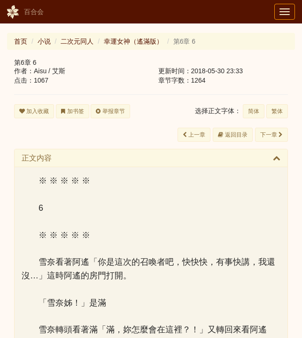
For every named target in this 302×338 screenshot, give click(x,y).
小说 (44, 41)
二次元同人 (77, 41)
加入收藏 (34, 111)
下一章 (271, 134)
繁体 (277, 111)
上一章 (194, 134)
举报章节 (110, 111)
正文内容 (37, 158)
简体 (253, 111)
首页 (20, 41)
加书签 (72, 111)
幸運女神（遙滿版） (133, 41)
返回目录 (232, 134)
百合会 (25, 12)
